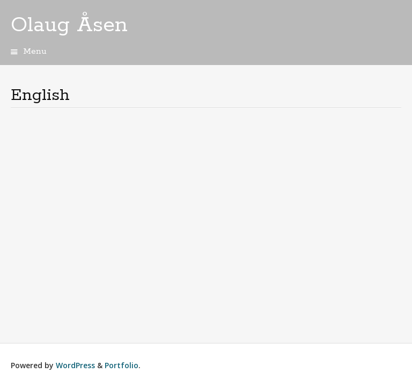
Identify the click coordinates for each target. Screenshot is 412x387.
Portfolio (121, 365)
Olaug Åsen (69, 25)
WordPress (75, 365)
